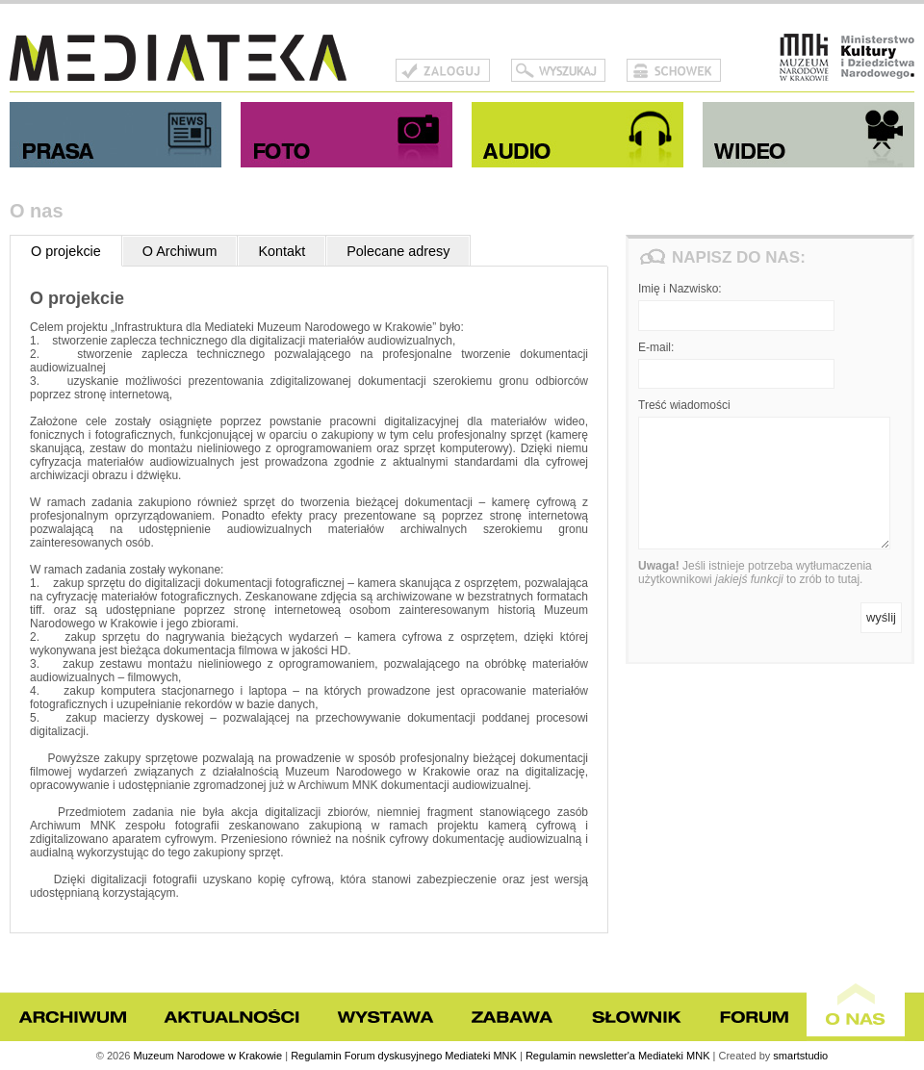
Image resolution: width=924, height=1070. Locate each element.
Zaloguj (443, 70)
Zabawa (512, 1017)
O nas (856, 1002)
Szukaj (558, 70)
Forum (754, 1017)
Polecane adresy (397, 251)
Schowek (674, 70)
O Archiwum (180, 251)
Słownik (636, 1017)
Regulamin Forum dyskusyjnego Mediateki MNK (404, 1055)
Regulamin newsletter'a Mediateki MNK (618, 1055)
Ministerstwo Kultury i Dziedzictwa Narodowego (877, 58)
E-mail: (656, 347)
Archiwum (72, 1017)
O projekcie (66, 251)
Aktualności (231, 1017)
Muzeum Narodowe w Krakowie (804, 58)
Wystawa (385, 1017)
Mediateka (178, 58)
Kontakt (281, 251)
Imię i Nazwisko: (680, 288)
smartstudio (800, 1055)
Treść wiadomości (684, 405)
